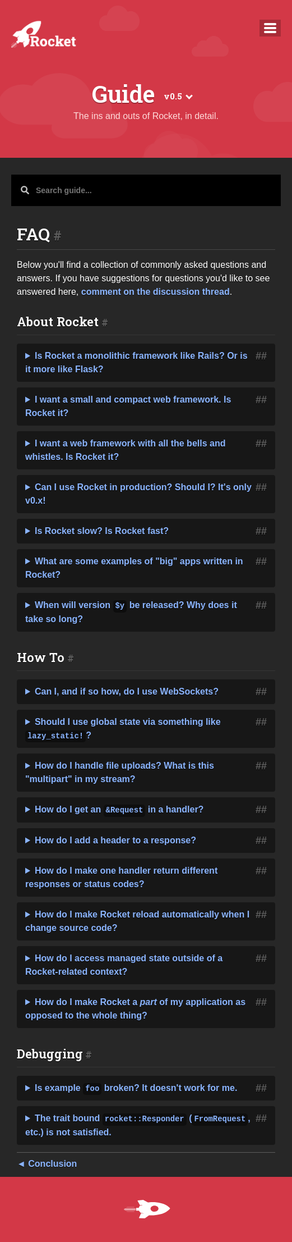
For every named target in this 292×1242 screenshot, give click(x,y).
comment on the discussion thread (155, 291)
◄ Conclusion (47, 1163)
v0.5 (177, 96)
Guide (123, 94)
